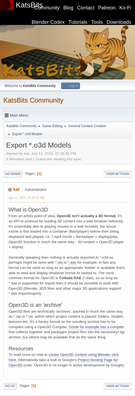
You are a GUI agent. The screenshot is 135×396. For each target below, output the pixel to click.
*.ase (72, 262)
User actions (117, 174)
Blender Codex (48, 22)
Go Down (13, 174)
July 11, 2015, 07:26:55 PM (26, 197)
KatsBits (29, 5)
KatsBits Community (33, 100)
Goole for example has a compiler (96, 327)
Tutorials (77, 22)
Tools (97, 22)
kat (16, 189)
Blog (68, 8)
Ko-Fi (125, 8)
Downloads (119, 22)
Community (47, 8)
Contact (85, 8)
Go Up (10, 386)
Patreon (107, 8)
